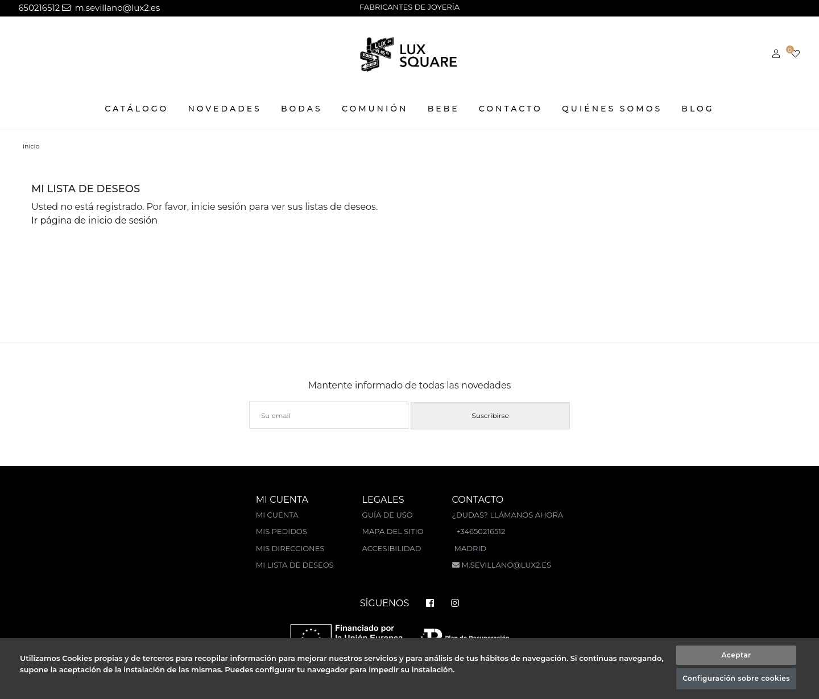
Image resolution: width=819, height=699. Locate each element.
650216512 (38, 7)
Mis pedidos (281, 531)
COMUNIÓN (375, 109)
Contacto (511, 109)
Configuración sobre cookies (736, 678)
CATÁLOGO (136, 109)
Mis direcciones (290, 548)
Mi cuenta (277, 514)
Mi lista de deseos (295, 564)
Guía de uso (387, 514)
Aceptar (736, 655)
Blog (697, 109)
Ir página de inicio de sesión (94, 220)
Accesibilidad (391, 548)
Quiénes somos (612, 109)
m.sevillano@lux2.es (111, 7)
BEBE (444, 109)
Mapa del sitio (393, 531)
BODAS (301, 109)
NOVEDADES (225, 109)
